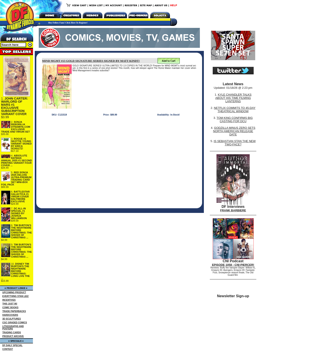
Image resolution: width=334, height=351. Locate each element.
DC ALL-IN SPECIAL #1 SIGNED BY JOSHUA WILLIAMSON (19, 213)
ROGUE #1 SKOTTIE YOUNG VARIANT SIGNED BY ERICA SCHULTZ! (21, 143)
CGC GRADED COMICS (14, 322)
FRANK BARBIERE (233, 210)
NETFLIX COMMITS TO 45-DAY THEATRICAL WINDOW (234, 109)
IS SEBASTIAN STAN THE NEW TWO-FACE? (235, 142)
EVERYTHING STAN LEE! (15, 296)
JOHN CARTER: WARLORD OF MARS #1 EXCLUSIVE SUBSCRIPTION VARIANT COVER (14, 106)
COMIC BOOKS (10, 307)
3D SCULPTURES (11, 319)
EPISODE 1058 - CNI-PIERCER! (233, 264)
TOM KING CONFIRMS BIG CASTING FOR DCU (235, 119)
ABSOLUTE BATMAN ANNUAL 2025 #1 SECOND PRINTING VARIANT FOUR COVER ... (16, 160)
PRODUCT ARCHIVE (13, 336)
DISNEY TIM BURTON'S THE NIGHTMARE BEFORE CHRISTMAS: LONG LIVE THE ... (15, 271)
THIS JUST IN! (9, 304)
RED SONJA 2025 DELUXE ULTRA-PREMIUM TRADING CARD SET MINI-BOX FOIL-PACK (16, 178)
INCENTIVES (9, 300)
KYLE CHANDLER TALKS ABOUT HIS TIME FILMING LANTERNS (233, 98)
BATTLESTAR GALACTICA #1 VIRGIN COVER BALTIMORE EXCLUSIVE (20, 196)
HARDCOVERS (10, 315)
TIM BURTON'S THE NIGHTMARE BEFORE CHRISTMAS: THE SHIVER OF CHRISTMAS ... (21, 231)
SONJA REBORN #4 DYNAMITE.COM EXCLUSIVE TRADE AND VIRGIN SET (15, 127)
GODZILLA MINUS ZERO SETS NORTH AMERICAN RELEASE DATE (234, 131)
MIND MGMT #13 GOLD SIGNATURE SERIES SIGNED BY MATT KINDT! (91, 60)
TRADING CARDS (11, 332)
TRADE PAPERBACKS (14, 311)
